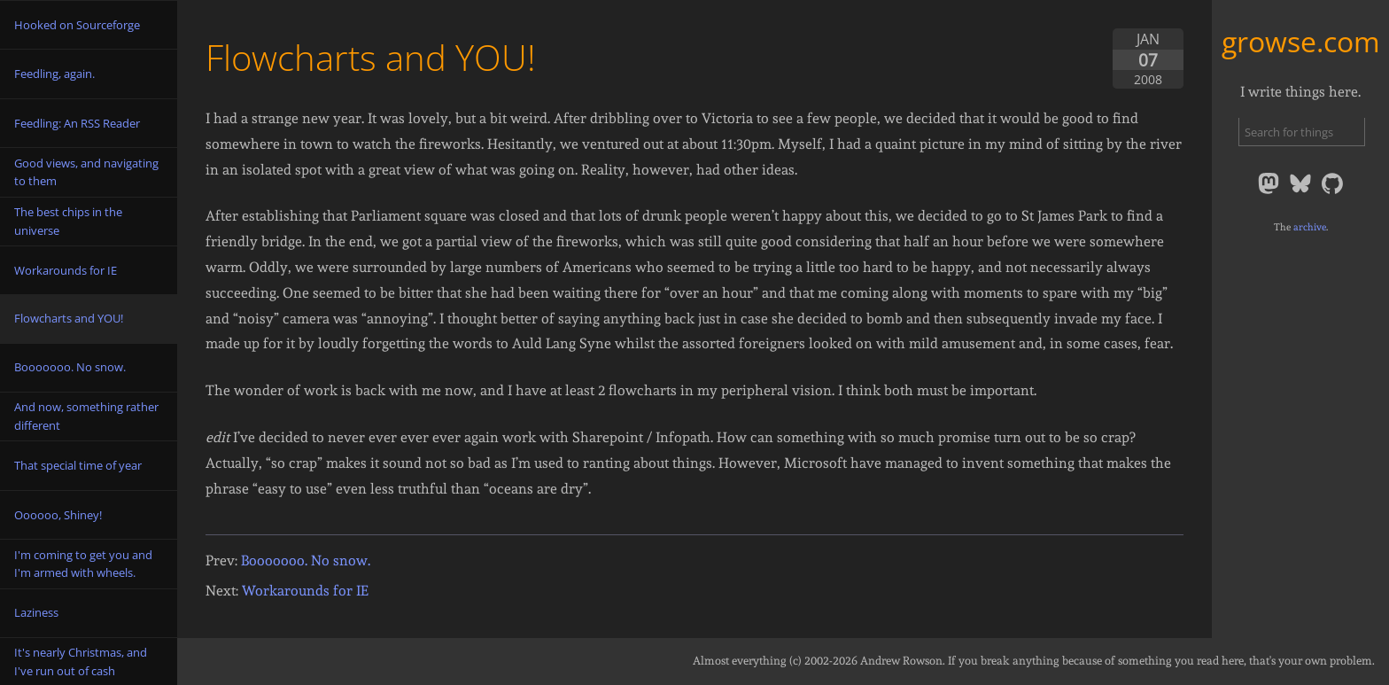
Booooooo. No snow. (305, 560)
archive (1309, 227)
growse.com (1301, 41)
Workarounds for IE (305, 590)
